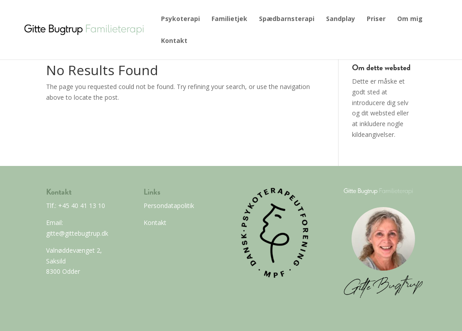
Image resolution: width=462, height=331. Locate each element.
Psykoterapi (180, 19)
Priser (376, 19)
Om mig (410, 19)
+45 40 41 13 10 (80, 205)
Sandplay (340, 19)
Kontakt (174, 41)
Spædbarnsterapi (286, 19)
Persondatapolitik (169, 205)
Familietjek (229, 19)
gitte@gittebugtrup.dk (77, 233)
